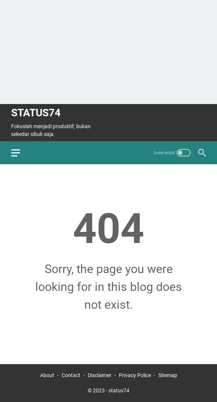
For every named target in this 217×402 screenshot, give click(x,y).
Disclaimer (99, 375)
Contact (71, 375)
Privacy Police (135, 375)
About (47, 375)
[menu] (20, 153)
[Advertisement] (108, 52)
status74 (36, 113)
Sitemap (167, 375)
